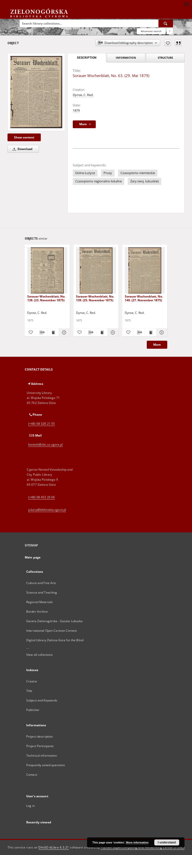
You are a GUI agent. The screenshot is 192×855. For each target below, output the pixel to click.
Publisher (33, 710)
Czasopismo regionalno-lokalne (98, 181)
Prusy (108, 173)
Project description (39, 736)
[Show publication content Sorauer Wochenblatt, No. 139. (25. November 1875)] (101, 332)
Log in (30, 806)
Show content (24, 137)
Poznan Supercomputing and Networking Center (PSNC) (142, 847)
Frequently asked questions (45, 765)
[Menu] (186, 4)
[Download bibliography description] (41, 332)
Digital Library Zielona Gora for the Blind (55, 640)
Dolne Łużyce (85, 173)
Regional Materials (39, 602)
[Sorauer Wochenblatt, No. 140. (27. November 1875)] (144, 270)
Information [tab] (126, 57)
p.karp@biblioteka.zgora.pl (47, 510)
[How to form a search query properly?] (169, 31)
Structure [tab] (165, 57)
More (157, 344)
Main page (32, 557)
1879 (76, 110)
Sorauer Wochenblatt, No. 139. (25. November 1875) (95, 298)
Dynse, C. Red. (83, 95)
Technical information (41, 755)
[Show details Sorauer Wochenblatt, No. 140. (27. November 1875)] (161, 332)
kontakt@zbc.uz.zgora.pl (45, 444)
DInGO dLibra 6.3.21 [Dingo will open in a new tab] (53, 847)
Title (29, 691)
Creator (31, 681)
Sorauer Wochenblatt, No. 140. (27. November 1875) (144, 298)
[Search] (165, 23)
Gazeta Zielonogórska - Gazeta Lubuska (54, 621)
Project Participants (40, 746)
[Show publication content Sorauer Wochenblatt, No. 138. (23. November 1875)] (53, 332)
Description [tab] (86, 57)
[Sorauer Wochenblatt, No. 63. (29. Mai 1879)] (36, 92)
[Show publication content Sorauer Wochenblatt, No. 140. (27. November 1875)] (150, 332)
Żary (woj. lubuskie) (144, 181)
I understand (167, 842)
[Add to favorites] (167, 43)
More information (137, 842)
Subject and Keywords (41, 700)
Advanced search (151, 31)
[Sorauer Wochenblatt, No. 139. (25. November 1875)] (96, 270)
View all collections (39, 655)
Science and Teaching (41, 592)
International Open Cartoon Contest (51, 630)
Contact (31, 774)
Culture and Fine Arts (41, 583)
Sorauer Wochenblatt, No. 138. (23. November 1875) (46, 298)
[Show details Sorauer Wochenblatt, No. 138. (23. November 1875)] (63, 332)
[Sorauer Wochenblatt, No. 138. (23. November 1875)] (47, 270)
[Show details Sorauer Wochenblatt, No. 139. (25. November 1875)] (112, 332)
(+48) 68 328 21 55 (41, 423)
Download (21, 149)
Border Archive (37, 611)
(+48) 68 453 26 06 (41, 497)
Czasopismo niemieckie (137, 173)
